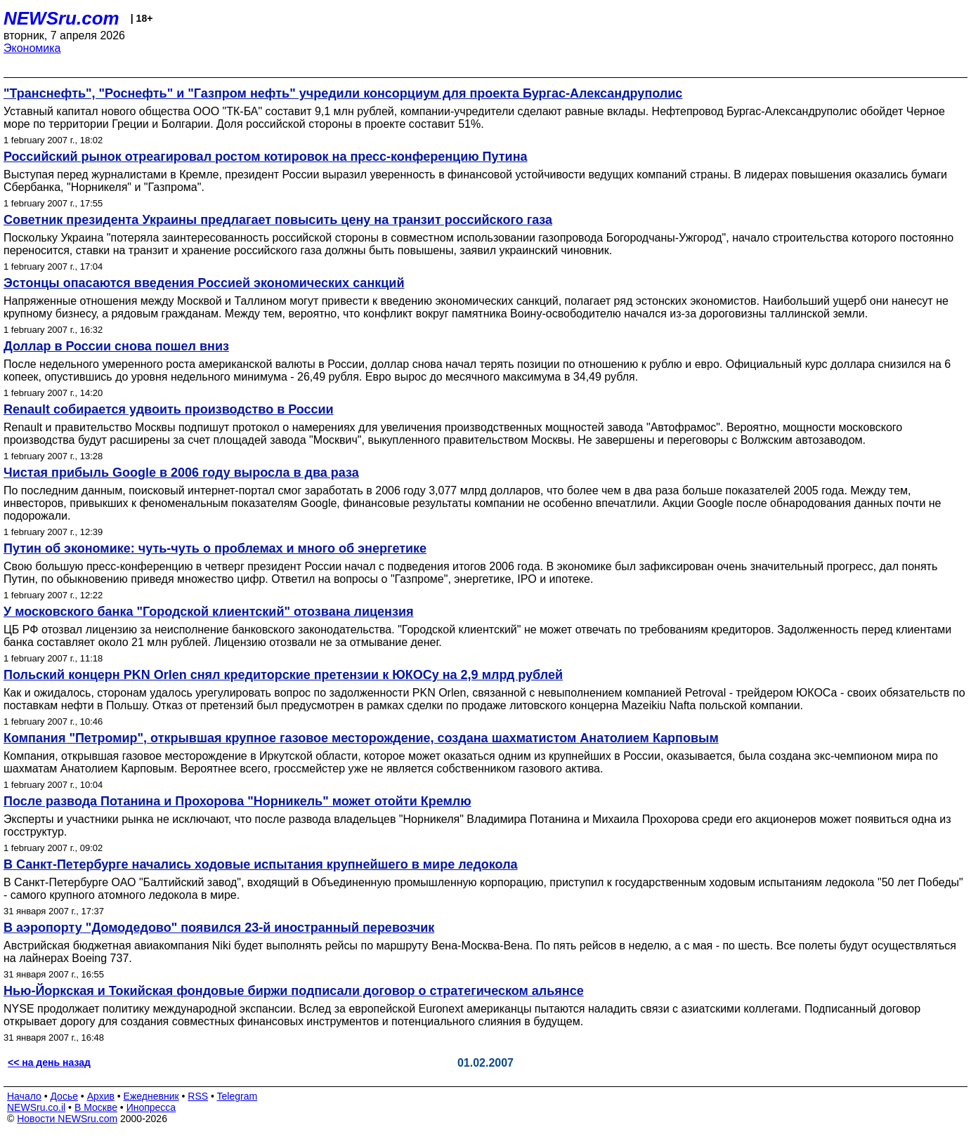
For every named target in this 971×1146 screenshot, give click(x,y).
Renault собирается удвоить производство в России (169, 409)
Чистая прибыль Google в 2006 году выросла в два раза (181, 473)
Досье (64, 1096)
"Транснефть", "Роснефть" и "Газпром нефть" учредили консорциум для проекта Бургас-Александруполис (343, 93)
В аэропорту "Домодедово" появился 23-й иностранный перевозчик (219, 928)
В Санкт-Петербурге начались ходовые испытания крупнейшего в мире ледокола (261, 864)
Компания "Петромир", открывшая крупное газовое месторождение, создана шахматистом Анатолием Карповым (361, 738)
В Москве (95, 1107)
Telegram (237, 1096)
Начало (24, 1096)
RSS (198, 1096)
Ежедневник (151, 1096)
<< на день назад (49, 1062)
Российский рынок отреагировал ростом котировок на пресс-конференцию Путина (266, 157)
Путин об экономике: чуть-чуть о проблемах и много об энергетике (215, 548)
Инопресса (151, 1107)
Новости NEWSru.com (67, 1118)
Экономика (32, 48)
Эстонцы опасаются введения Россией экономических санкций (204, 283)
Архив (101, 1096)
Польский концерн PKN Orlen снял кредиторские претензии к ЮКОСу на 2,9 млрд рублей (283, 675)
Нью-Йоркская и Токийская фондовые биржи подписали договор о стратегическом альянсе (294, 991)
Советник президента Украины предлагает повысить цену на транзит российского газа (278, 220)
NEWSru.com (61, 18)
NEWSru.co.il (36, 1107)
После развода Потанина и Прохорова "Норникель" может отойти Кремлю (237, 801)
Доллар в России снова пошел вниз (116, 346)
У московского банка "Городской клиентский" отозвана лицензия (209, 612)
